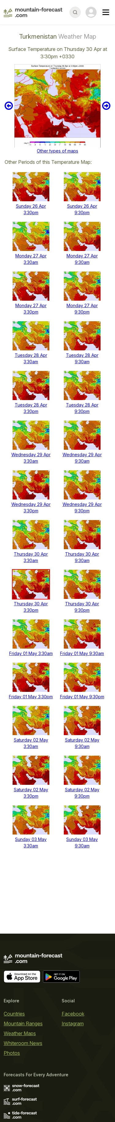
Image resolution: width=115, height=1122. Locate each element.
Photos (12, 1053)
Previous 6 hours (9, 106)
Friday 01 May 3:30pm (31, 696)
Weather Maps (20, 1033)
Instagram (73, 1023)
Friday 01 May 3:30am (31, 653)
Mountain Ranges (23, 1023)
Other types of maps (57, 150)
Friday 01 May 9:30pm (82, 696)
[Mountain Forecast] (33, 12)
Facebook (73, 1014)
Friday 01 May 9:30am (82, 653)
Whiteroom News (23, 1043)
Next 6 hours (106, 106)
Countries (14, 1014)
